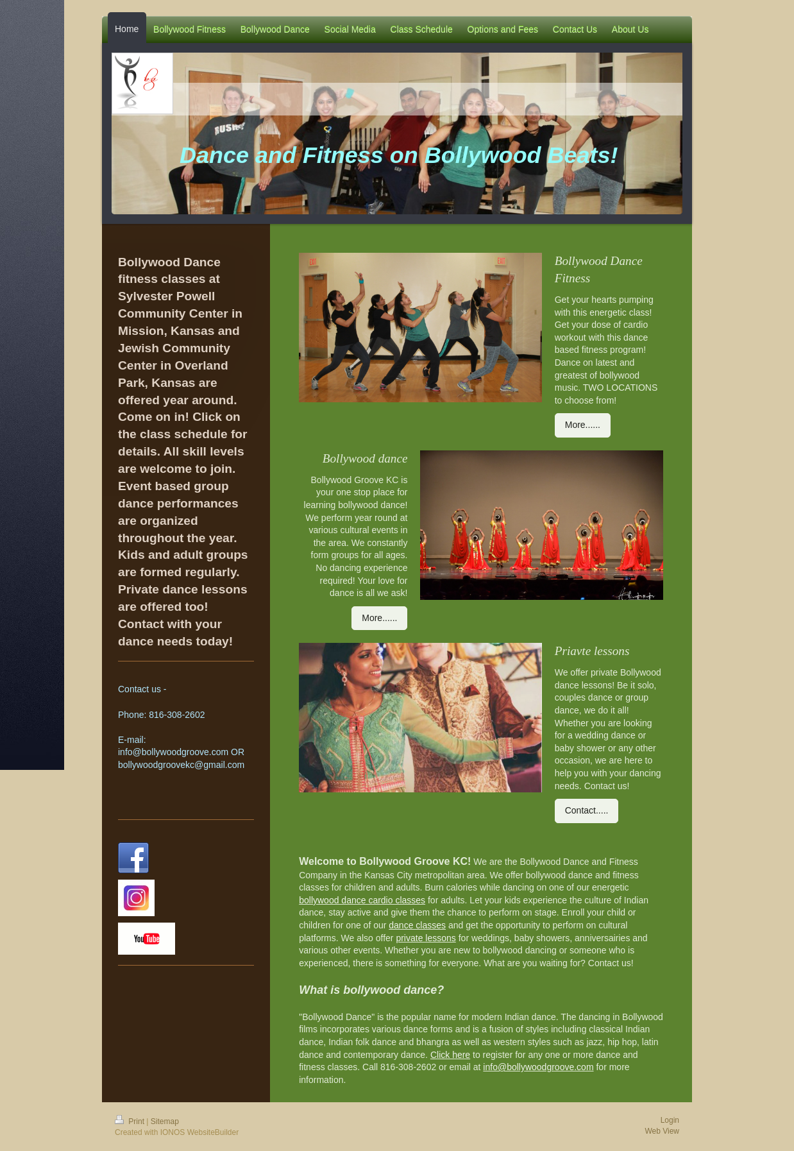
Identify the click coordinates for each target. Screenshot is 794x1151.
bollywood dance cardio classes (362, 900)
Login (670, 1120)
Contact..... (587, 810)
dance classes (417, 925)
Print (130, 1121)
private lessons (425, 938)
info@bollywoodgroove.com (538, 1067)
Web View (662, 1131)
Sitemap (165, 1121)
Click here (450, 1055)
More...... (582, 425)
